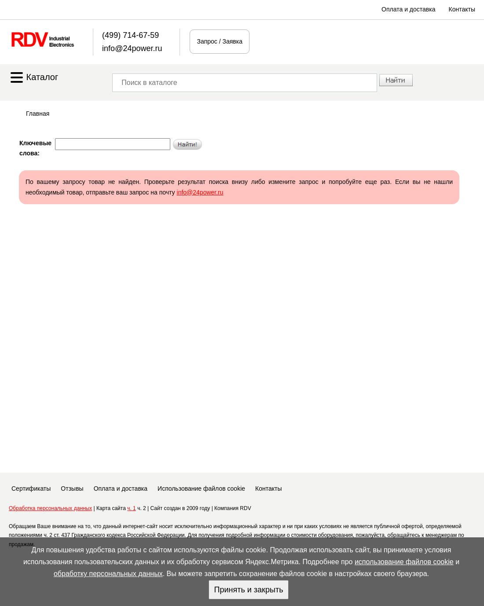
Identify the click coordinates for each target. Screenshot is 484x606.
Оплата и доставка (408, 9)
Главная (37, 113)
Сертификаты (31, 488)
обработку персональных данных (108, 573)
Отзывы (72, 488)
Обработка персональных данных (50, 508)
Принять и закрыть (248, 589)
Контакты (462, 9)
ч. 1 (131, 508)
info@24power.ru (132, 48)
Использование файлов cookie (201, 488)
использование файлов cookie (404, 562)
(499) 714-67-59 (130, 35)
